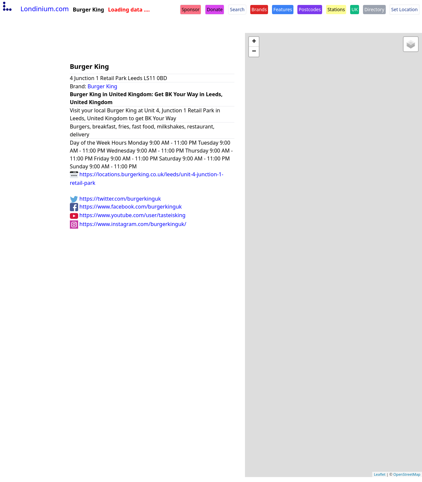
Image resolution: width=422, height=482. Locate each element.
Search (237, 9)
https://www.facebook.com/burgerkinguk (126, 206)
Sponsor (190, 9)
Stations (336, 9)
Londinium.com (35, 8)
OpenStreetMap (406, 474)
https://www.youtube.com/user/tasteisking (128, 215)
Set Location (404, 9)
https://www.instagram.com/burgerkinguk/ (128, 224)
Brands (259, 9)
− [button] (254, 52)
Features (282, 9)
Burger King (102, 86)
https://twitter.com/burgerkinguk (115, 198)
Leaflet (379, 474)
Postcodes (310, 9)
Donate (215, 9)
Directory (374, 9)
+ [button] (254, 42)
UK (354, 9)
